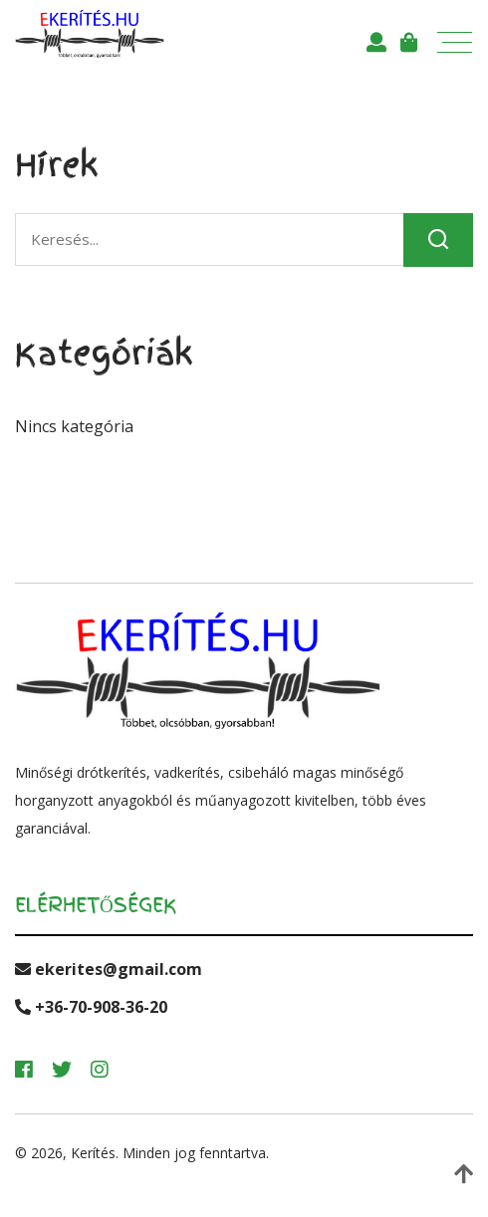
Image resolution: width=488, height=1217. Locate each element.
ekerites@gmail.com (108, 969)
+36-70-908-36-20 (91, 1007)
